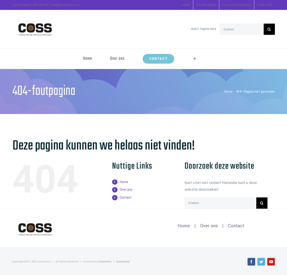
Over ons (126, 189)
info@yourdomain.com (66, 5)
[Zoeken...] (242, 29)
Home (124, 182)
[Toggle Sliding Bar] (195, 59)
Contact (125, 197)
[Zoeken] (269, 29)
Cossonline (104, 261)
